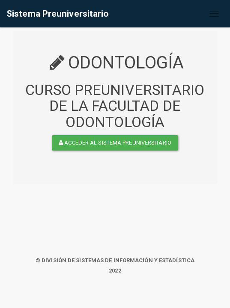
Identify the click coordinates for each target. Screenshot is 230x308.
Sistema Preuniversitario (57, 14)
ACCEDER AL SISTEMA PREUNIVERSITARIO (115, 142)
